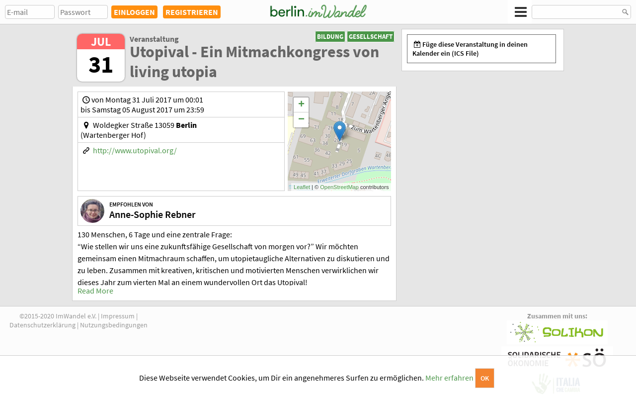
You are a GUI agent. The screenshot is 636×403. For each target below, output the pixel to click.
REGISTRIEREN (191, 12)
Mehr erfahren (449, 378)
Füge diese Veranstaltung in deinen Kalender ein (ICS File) (470, 49)
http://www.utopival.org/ (135, 150)
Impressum (118, 315)
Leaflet (302, 187)
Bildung (330, 36)
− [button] (301, 119)
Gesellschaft (371, 36)
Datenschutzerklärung (42, 324)
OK (484, 378)
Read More (95, 291)
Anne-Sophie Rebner (152, 214)
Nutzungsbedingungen (114, 324)
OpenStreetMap (339, 187)
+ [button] (301, 105)
